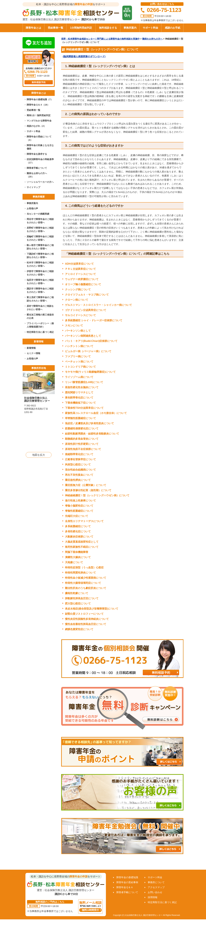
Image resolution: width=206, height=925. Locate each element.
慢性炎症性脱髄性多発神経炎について (87, 619)
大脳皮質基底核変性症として (81, 541)
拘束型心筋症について (78, 464)
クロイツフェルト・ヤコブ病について (87, 294)
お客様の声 (32, 208)
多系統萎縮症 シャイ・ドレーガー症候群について (93, 320)
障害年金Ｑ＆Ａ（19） (38, 104)
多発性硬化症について (78, 531)
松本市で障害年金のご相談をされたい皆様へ (40, 264)
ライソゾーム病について (79, 377)
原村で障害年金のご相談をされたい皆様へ (40, 308)
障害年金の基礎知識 (127, 877)
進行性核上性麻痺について (80, 500)
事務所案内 (130, 27)
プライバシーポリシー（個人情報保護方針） (40, 325)
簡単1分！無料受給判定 (39, 115)
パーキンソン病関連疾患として (83, 335)
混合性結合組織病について (80, 469)
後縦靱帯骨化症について (79, 454)
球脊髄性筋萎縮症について (80, 418)
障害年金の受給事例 (127, 882)
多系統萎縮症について (78, 526)
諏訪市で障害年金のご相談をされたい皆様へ (40, 290)
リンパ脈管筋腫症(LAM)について (84, 382)
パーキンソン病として (78, 330)
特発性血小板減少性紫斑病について (85, 577)
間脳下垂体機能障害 (76, 552)
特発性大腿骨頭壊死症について (83, 583)
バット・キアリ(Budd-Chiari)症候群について (91, 341)
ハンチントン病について (79, 346)
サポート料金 (150, 27)
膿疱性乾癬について (76, 593)
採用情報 (152, 897)
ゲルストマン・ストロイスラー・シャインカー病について (98, 305)
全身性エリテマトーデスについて (84, 521)
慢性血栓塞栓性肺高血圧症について (85, 624)
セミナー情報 (33, 353)
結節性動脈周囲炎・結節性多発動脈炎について (92, 433)
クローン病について (76, 299)
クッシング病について (78, 289)
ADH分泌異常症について (79, 263)
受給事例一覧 (55, 27)
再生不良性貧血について (79, 474)
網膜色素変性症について (79, 629)
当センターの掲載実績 (38, 214)
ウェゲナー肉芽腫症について (81, 279)
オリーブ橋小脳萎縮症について (83, 284)
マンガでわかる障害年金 (39, 120)
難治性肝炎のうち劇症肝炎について (85, 588)
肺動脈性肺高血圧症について (81, 598)
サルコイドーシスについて (80, 315)
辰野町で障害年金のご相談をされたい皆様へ (40, 229)
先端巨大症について (76, 516)
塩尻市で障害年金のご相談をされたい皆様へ (40, 282)
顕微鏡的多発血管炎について (81, 438)
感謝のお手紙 (172, 27)
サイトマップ (33, 187)
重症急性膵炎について (78, 480)
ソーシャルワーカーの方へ (40, 182)
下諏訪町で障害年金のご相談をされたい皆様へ (40, 256)
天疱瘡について (74, 562)
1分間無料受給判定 (81, 27)
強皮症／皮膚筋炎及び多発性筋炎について (89, 423)
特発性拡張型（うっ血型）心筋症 (84, 567)
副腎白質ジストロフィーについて (84, 613)
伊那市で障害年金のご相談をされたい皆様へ (40, 273)
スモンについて (74, 325)
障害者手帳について (37, 168)
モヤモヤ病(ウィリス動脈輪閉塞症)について (90, 371)
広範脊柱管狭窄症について (80, 459)
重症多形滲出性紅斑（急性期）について (88, 490)
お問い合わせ (155, 892)
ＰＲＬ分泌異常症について (80, 269)
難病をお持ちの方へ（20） (37, 175)
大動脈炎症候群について (79, 536)
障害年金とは (33, 27)
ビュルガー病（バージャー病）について (88, 351)
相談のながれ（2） (36, 126)
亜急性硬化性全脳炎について (81, 387)
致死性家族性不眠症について (81, 547)
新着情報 (31, 348)
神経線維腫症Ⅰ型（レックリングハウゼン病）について (97, 495)
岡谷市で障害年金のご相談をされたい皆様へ (40, 221)
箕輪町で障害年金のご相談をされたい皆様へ (40, 238)
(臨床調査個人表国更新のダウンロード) (84, 56)
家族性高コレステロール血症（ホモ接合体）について (96, 413)
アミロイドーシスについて (80, 274)
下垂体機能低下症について (80, 402)
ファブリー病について (78, 356)
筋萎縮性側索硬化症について (81, 428)
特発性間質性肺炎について (80, 572)
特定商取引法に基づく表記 (40, 332)
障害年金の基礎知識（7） (40, 99)
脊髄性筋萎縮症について (79, 510)
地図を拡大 (38, 454)
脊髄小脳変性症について (79, 505)
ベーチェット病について (79, 361)
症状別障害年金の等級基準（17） (40, 161)
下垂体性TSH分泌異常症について (84, 408)
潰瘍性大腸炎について (78, 557)
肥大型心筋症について (78, 603)
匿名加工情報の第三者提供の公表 (40, 316)
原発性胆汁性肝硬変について (81, 444)
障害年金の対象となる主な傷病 (40, 147)
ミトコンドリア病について (80, 366)
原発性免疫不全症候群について (83, 449)
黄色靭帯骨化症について (79, 397)
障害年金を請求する (37, 154)
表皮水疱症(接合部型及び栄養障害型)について (91, 608)
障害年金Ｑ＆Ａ (124, 887)
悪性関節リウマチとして (79, 392)
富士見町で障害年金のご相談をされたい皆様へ (40, 299)
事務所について (156, 882)
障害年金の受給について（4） (39, 138)
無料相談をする (108, 27)
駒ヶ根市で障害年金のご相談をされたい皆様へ (40, 247)
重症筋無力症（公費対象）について (85, 485)
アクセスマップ (156, 887)
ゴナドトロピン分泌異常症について (85, 310)
